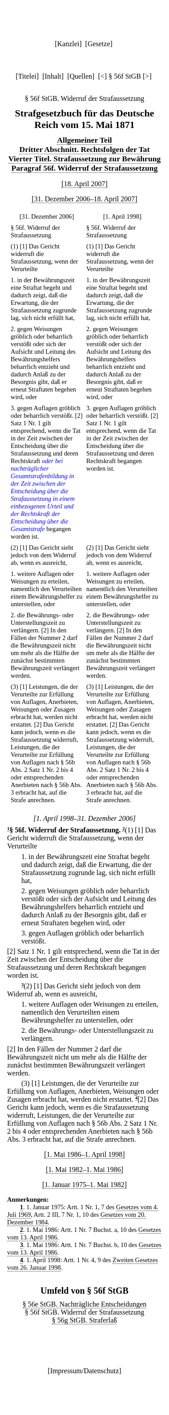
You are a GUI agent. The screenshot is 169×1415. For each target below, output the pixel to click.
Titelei (27, 76)
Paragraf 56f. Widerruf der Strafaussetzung (85, 168)
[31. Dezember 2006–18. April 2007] (84, 199)
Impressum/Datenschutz (84, 1371)
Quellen (80, 76)
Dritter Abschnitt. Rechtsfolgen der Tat (84, 149)
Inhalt (52, 76)
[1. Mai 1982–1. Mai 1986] (84, 1169)
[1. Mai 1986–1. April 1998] (84, 1154)
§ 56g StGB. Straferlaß (84, 1320)
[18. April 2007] (84, 184)
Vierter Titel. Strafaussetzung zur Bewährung (84, 158)
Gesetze (99, 44)
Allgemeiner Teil (84, 140)
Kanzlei (68, 44)
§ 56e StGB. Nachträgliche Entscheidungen (85, 1304)
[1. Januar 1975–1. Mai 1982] (84, 1184)
